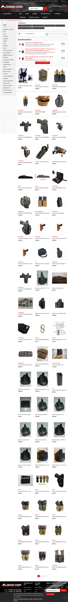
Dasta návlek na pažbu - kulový (24, 491)
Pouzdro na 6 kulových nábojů (24, 414)
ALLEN (19, 186)
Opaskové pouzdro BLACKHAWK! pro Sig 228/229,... (42, 137)
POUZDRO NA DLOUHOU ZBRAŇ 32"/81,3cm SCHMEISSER (25, 314)
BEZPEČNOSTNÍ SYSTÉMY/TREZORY (7, 89)
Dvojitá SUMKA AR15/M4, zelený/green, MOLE (59, 541)
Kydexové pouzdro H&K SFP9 (41, 414)
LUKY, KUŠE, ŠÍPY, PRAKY (8, 59)
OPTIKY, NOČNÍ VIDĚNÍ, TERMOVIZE (7, 77)
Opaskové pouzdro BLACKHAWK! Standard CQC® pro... (25, 162)
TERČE (4, 34)
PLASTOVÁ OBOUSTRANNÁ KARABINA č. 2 (42, 339)
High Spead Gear (39, 211)
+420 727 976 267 (56, 6)
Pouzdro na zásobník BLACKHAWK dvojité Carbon (59, 567)
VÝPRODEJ (5, 36)
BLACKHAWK (20, 110)
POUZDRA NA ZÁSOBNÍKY (38, 25)
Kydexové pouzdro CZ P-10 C (58, 414)
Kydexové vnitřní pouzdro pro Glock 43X (42, 313)
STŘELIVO (5, 73)
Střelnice (37, 589)
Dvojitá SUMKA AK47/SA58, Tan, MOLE (25, 516)
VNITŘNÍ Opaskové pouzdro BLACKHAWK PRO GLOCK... (59, 112)
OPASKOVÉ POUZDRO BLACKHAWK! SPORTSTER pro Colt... (25, 213)
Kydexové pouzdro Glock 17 (24, 439)
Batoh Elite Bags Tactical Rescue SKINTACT (42, 86)
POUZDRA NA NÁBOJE (49, 25)
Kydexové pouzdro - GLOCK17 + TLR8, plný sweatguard (59, 439)
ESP (53, 388)
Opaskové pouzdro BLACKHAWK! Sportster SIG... (59, 137)
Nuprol (37, 489)
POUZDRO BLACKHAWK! (40, 112)
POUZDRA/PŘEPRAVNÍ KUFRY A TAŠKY (8, 82)
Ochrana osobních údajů (27, 590)
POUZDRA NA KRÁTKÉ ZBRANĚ (25, 25)
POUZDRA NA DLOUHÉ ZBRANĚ (25, 28)
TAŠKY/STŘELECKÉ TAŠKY (38, 28)
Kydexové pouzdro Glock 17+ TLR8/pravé (42, 389)
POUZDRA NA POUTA (60, 25)
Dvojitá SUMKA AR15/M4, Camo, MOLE (25, 567)
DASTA (19, 489)
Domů (4, 25)
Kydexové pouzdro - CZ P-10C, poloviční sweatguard (59, 465)
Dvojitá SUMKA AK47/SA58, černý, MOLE (25, 541)
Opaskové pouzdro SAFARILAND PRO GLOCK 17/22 (25, 137)
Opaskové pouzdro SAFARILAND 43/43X (25, 289)
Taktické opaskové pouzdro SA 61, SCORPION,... (59, 161)
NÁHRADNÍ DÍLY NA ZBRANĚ (7, 65)
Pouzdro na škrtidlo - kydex (57, 364)
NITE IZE (37, 337)
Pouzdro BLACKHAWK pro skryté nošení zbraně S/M (59, 187)
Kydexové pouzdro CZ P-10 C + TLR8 (42, 288)
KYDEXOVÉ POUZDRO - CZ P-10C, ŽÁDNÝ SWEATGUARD (42, 465)
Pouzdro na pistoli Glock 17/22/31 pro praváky (25, 238)
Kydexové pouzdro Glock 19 (41, 439)
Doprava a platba (27, 587)
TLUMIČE (5, 41)
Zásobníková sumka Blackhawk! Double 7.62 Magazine (59, 86)
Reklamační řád (38, 587)
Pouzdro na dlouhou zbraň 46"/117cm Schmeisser (25, 339)
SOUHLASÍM (50, 594)
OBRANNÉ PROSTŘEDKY (8, 29)
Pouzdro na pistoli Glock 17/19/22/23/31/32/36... (25, 263)
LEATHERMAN (6, 62)
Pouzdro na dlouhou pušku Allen (25, 187)
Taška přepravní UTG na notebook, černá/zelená (42, 263)
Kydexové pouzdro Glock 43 (24, 389)
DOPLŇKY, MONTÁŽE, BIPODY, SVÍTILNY (7, 70)
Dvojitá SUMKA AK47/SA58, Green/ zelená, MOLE (42, 516)
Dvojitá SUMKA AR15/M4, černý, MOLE (42, 567)
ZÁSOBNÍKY (5, 38)
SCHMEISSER (20, 312)
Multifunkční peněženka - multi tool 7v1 (59, 339)
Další (46, 576)
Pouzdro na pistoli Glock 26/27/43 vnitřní (59, 238)
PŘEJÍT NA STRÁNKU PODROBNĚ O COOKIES (23, 599)
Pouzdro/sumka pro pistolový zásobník (42, 491)
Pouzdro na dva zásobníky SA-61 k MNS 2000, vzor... (42, 161)
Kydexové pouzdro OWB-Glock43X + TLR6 (59, 313)
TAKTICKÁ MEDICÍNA (7, 92)
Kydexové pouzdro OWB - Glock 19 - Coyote (42, 364)
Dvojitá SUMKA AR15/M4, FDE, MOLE (42, 541)
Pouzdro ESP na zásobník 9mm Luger (34, 42)
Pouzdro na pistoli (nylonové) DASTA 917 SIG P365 (59, 491)
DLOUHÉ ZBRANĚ (6, 52)
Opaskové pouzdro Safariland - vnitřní (59, 263)
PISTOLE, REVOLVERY (7, 50)
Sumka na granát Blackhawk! (58, 213)
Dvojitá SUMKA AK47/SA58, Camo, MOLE (59, 516)
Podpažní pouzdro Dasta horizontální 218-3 (25, 85)
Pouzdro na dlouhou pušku (57, 288)
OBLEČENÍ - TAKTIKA (7, 85)
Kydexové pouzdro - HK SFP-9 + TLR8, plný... (25, 465)
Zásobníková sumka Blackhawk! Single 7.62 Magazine (25, 112)
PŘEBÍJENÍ (5, 45)
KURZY (4, 31)
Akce (36, 591)
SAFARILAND (20, 135)
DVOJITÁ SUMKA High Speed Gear (42, 213)
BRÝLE (4, 43)
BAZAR (4, 48)
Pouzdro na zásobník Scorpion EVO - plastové (59, 390)
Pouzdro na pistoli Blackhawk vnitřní (42, 238)
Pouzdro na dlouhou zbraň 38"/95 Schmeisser (25, 364)
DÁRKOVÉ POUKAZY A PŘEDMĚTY (8, 56)
